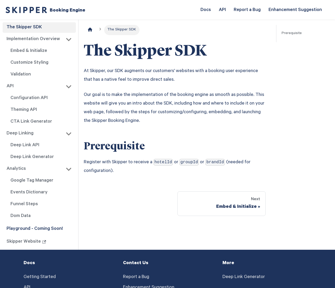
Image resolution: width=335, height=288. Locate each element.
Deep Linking (20, 133)
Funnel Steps (24, 204)
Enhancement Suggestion (295, 10)
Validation (20, 74)
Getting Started (40, 277)
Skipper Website (26, 241)
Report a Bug (247, 10)
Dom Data (20, 216)
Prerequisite (292, 33)
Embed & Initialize (28, 51)
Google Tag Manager (31, 180)
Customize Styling (29, 63)
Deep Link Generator (32, 157)
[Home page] (90, 30)
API (222, 10)
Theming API (23, 110)
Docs (205, 10)
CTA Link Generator (31, 121)
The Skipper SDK (24, 27)
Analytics (16, 169)
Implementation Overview (33, 39)
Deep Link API (24, 145)
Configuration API (29, 98)
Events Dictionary (29, 192)
